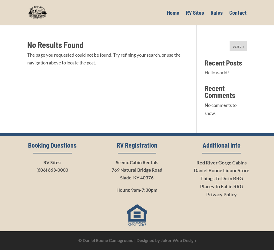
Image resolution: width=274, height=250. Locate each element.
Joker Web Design (178, 240)
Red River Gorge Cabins (221, 163)
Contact (238, 13)
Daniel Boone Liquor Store (221, 170)
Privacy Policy (221, 194)
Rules (217, 13)
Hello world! (217, 72)
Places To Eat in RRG (221, 186)
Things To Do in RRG (221, 178)
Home (173, 13)
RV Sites (195, 13)
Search (238, 46)
